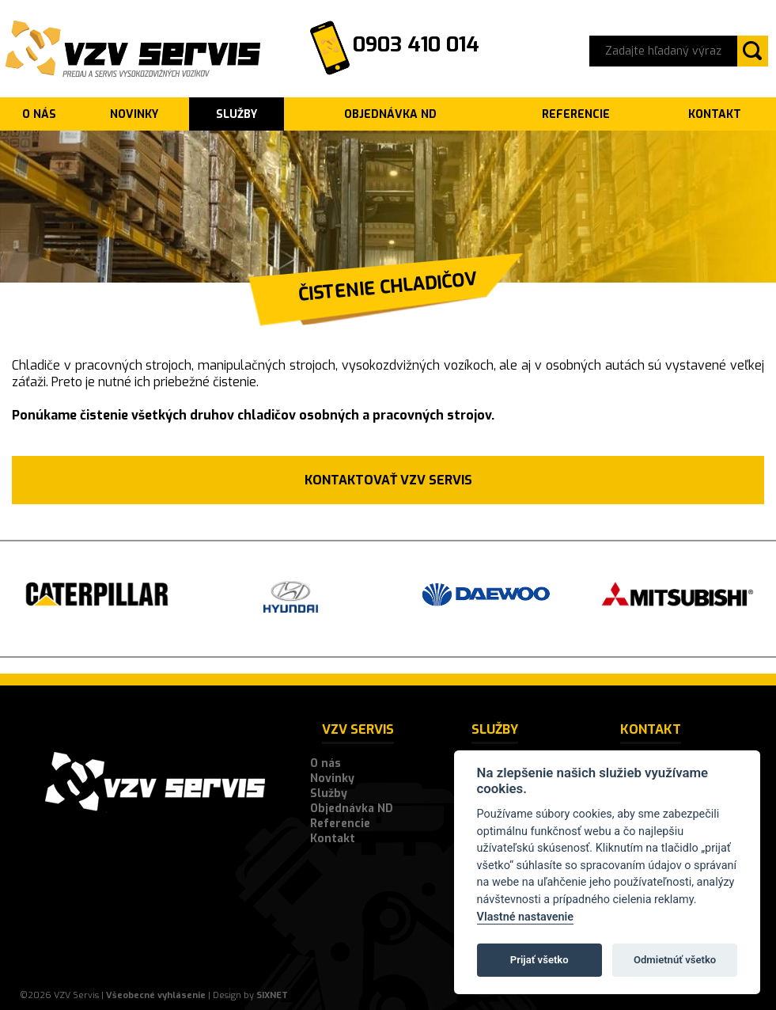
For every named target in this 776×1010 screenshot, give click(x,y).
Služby (236, 114)
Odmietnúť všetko (675, 960)
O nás (39, 114)
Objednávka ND (390, 114)
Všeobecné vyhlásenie (156, 995)
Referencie (576, 114)
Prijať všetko (539, 960)
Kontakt (714, 114)
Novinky (134, 114)
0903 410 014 (416, 45)
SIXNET (272, 995)
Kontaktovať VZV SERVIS (388, 480)
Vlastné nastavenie (525, 917)
